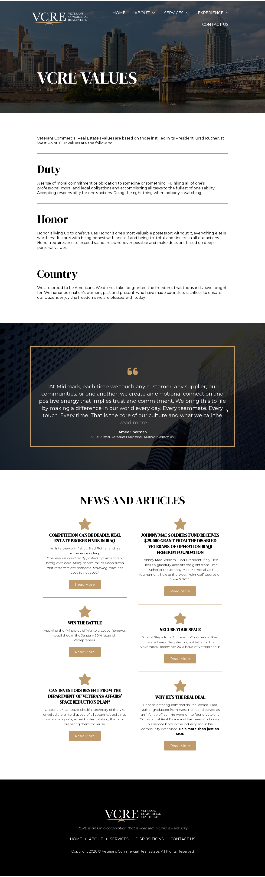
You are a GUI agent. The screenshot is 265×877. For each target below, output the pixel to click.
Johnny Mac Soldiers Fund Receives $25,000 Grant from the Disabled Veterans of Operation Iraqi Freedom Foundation (180, 543)
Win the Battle (84, 623)
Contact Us (210, 24)
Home (113, 12)
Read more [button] (132, 422)
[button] (38, 411)
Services (171, 12)
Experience (208, 12)
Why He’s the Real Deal (180, 697)
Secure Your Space (180, 629)
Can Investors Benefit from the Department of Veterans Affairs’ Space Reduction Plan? (85, 696)
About (139, 12)
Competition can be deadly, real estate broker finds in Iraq (84, 537)
